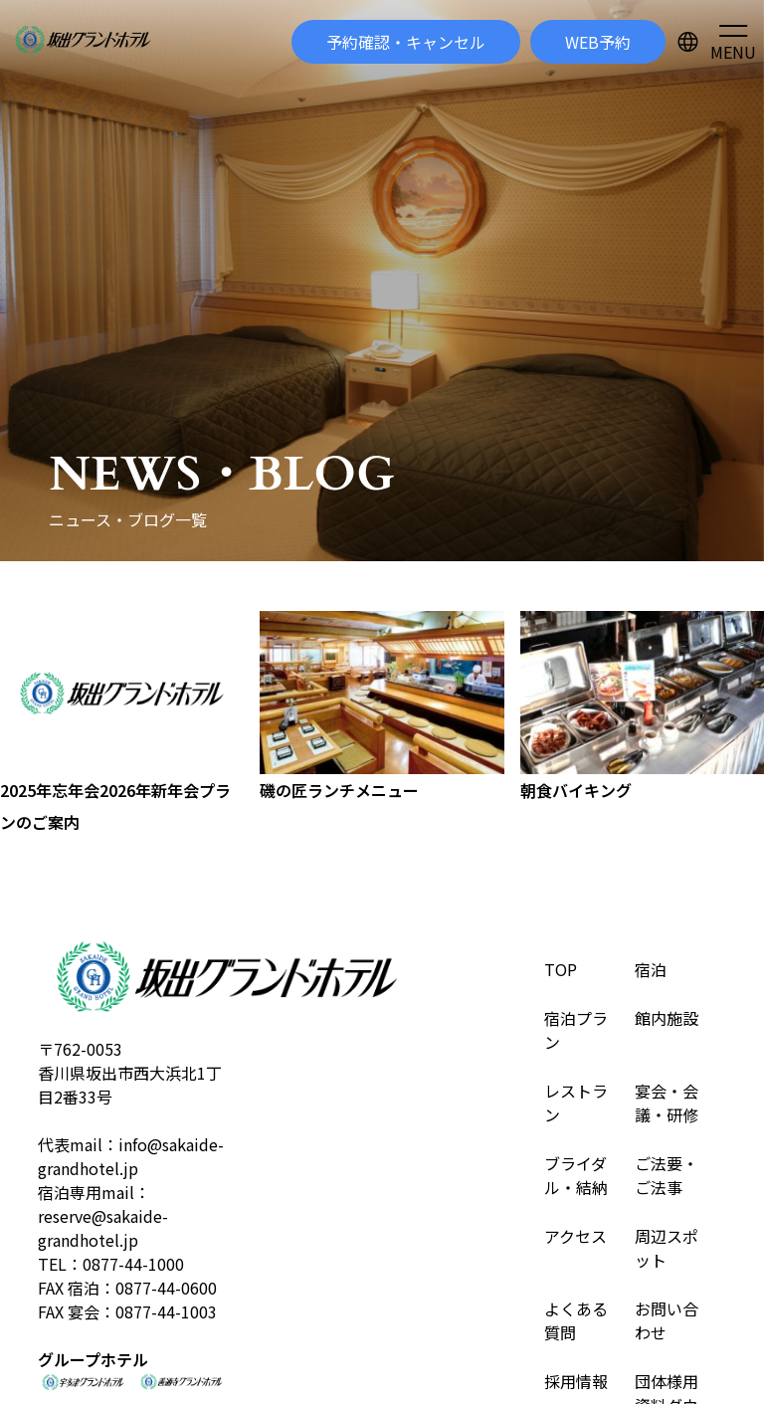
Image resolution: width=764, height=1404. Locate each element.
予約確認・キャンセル (405, 42)
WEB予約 (598, 42)
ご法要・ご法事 (666, 1175)
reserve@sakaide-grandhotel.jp (103, 1228)
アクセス (575, 1236)
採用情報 (576, 1381)
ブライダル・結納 (576, 1175)
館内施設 (666, 1018)
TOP (560, 969)
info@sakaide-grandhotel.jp (131, 1156)
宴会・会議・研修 (666, 1102)
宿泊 (651, 969)
